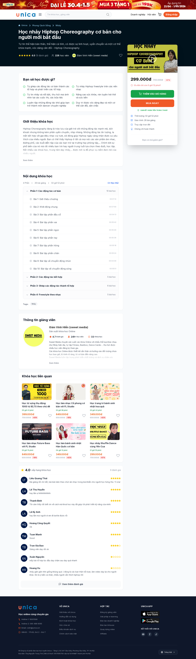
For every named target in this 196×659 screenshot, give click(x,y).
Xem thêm (28, 160)
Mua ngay (152, 103)
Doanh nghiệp (138, 14)
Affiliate (103, 634)
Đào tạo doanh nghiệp (109, 621)
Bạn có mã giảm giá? (152, 140)
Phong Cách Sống (41, 25)
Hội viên (151, 14)
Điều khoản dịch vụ (67, 629)
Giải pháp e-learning (109, 616)
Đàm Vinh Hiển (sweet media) (92, 55)
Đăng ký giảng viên (108, 612)
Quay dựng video (107, 629)
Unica (23, 25)
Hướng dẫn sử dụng (67, 616)
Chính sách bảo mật (68, 634)
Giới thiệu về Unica (67, 612)
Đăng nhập (171, 14)
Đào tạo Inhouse (107, 625)
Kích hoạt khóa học (67, 621)
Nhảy (58, 25)
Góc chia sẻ (64, 625)
